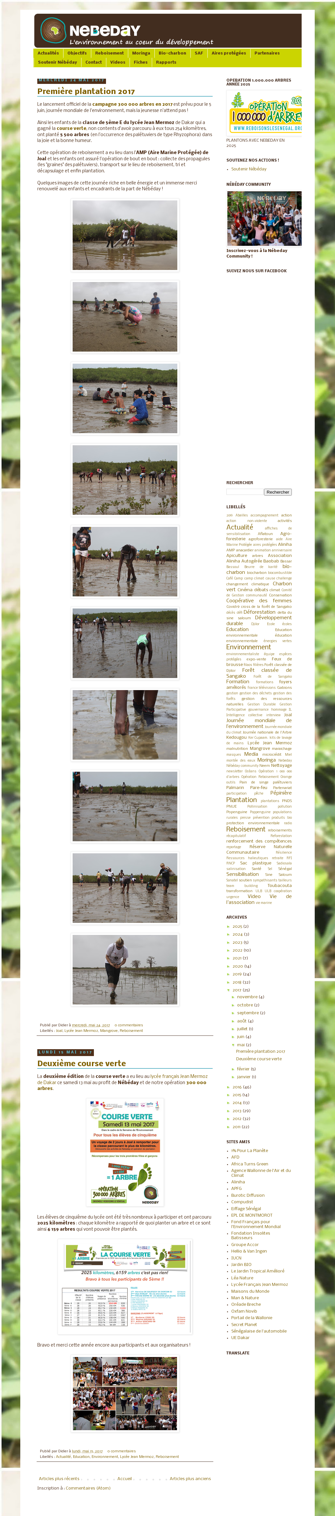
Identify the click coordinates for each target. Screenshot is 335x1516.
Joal (59, 1031)
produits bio (282, 818)
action (286, 515)
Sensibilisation (242, 874)
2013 (237, 1111)
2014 (238, 1103)
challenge (284, 578)
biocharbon (257, 573)
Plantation (241, 800)
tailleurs (285, 880)
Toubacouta (280, 886)
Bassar (286, 561)
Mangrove (109, 1031)
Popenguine (236, 812)
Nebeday (285, 761)
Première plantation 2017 (86, 92)
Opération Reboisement (260, 777)
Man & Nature (245, 1298)
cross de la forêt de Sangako (266, 607)
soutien (245, 880)
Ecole (271, 624)
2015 (237, 1095)
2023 (238, 942)
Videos (117, 62)
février (244, 1069)
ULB (259, 891)
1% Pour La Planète (249, 1151)
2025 (238, 926)
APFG (236, 1189)
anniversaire (282, 550)
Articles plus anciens (190, 1479)
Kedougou (236, 737)
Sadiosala (284, 863)
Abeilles (242, 515)
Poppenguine (260, 812)
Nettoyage (281, 766)
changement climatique (247, 584)
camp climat (254, 578)
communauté (256, 595)
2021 (237, 958)
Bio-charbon (172, 53)
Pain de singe (254, 782)
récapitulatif (236, 836)
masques (233, 755)
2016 (238, 1087)
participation (236, 794)
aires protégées (265, 545)
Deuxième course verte (81, 1064)
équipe (269, 654)
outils (231, 782)
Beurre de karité (261, 567)
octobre (245, 1005)
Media (251, 754)
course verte (71, 128)
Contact (93, 62)
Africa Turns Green (249, 1164)
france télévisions (262, 688)
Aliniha (285, 545)
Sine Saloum (278, 875)
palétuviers (282, 782)
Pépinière (281, 793)
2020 (238, 966)
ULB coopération (278, 891)
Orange (286, 777)
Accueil (124, 1479)
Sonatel (232, 880)
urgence (232, 897)
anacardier (245, 550)
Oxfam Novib (244, 1311)
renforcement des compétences (259, 841)
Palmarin (235, 788)
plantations (270, 801)
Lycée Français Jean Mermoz (259, 1285)
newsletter (234, 771)
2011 (237, 1127)
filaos (248, 665)
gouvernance (258, 710)
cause (270, 578)
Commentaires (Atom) (88, 1488)
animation (263, 550)
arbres (257, 556)
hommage (279, 710)
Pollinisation (257, 807)
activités (285, 521)
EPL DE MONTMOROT (252, 1215)
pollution (285, 807)
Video (254, 896)
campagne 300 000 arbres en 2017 (132, 104)
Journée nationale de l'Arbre (267, 732)
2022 (238, 950)
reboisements (280, 830)
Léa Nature (242, 1278)
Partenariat (282, 788)
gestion (232, 693)
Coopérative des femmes (259, 601)
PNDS (287, 801)
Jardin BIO (241, 1265)
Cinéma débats (253, 590)
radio (288, 823)
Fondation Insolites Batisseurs (250, 1235)
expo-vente (256, 659)
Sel (270, 869)
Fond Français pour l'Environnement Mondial (256, 1224)
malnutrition (237, 749)
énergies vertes (278, 641)
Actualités (48, 53)
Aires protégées (229, 53)
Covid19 (232, 607)
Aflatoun (265, 534)
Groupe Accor (245, 1245)
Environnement (105, 1457)
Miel (288, 755)
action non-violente (246, 521)
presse (245, 818)
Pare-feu (258, 788)
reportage (233, 847)
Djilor (255, 624)
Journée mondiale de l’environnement (259, 723)
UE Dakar (240, 1338)
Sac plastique (256, 863)
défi (239, 613)
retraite (277, 858)
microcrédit (271, 755)
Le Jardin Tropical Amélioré (257, 1271)
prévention (261, 818)
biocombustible (280, 573)
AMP (230, 550)
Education (81, 1457)
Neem (264, 766)
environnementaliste (242, 654)
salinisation (236, 869)
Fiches (141, 62)
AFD (235, 1157)
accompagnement (264, 515)
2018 (237, 982)
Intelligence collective (244, 715)
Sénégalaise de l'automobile (259, 1331)
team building (242, 886)
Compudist (242, 1202)
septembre (248, 1013)
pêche (258, 794)
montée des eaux (240, 761)
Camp (238, 578)
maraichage (282, 749)
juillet (243, 1029)
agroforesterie (261, 539)
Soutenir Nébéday (57, 62)
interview (273, 715)
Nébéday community (242, 766)
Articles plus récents (59, 1479)
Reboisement (109, 53)
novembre (247, 997)
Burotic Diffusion (248, 1195)
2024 (238, 934)
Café (229, 578)
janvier (244, 1077)
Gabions (284, 688)
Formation (237, 682)
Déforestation (259, 612)
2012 (237, 1119)
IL (290, 710)
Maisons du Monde (250, 1291)
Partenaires (267, 53)
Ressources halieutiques (247, 858)
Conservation (280, 595)
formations (264, 682)
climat (275, 590)
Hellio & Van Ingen (249, 1251)
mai (241, 1045)
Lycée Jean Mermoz (81, 1031)
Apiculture (236, 556)
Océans (250, 771)
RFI (289, 858)
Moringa (141, 53)
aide (279, 539)
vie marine (264, 903)
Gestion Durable (262, 704)
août (242, 1021)
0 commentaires (129, 1025)
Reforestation (281, 836)
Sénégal (285, 869)
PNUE (231, 807)
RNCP (230, 863)
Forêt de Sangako (273, 677)
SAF (199, 53)
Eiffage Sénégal (246, 1209)
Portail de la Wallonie (251, 1318)
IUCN (236, 1258)
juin (241, 1037)
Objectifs (77, 53)
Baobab (271, 561)
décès (230, 613)
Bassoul (232, 567)
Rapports (166, 62)
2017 (237, 990)
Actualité (63, 1457)
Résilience (284, 853)
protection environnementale (253, 823)
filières (258, 665)
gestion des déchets (255, 693)
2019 (229, 515)
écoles (287, 624)
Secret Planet (244, 1325)
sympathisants (265, 880)
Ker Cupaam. (258, 738)
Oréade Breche (246, 1305)
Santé (256, 869)
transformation (239, 891)
